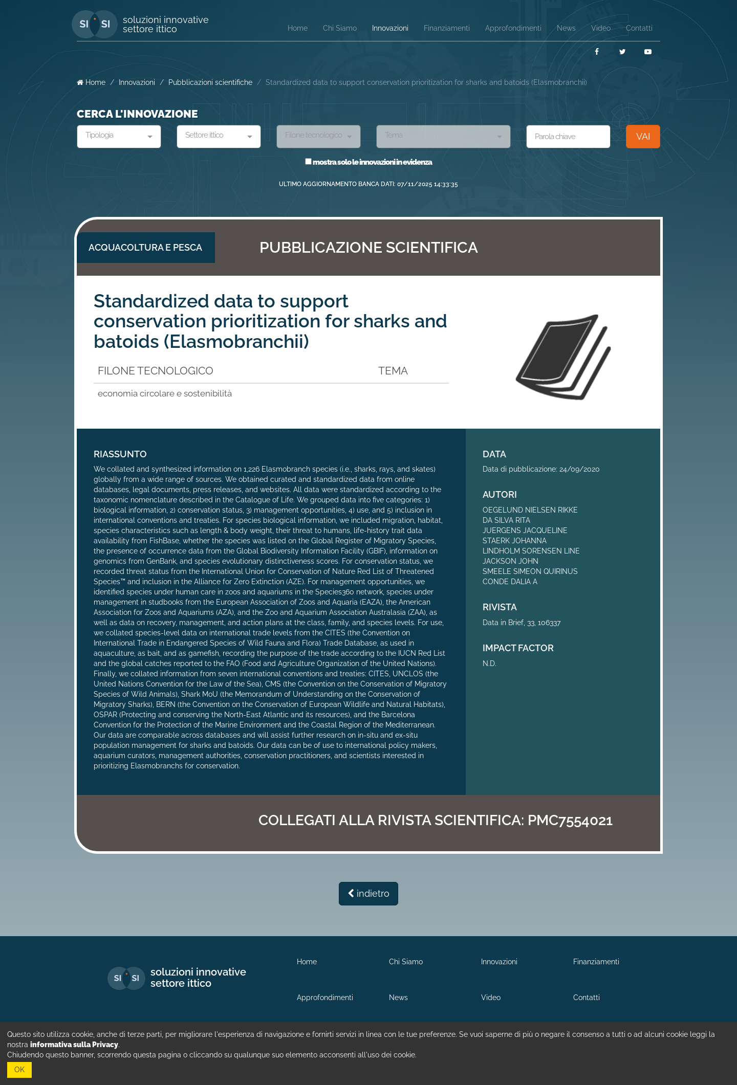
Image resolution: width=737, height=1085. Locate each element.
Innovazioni (137, 82)
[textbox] (115, 135)
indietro (368, 893)
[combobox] (119, 136)
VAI (643, 136)
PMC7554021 (570, 820)
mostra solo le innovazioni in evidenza (368, 162)
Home (91, 82)
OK (19, 1070)
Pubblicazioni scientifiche (210, 82)
